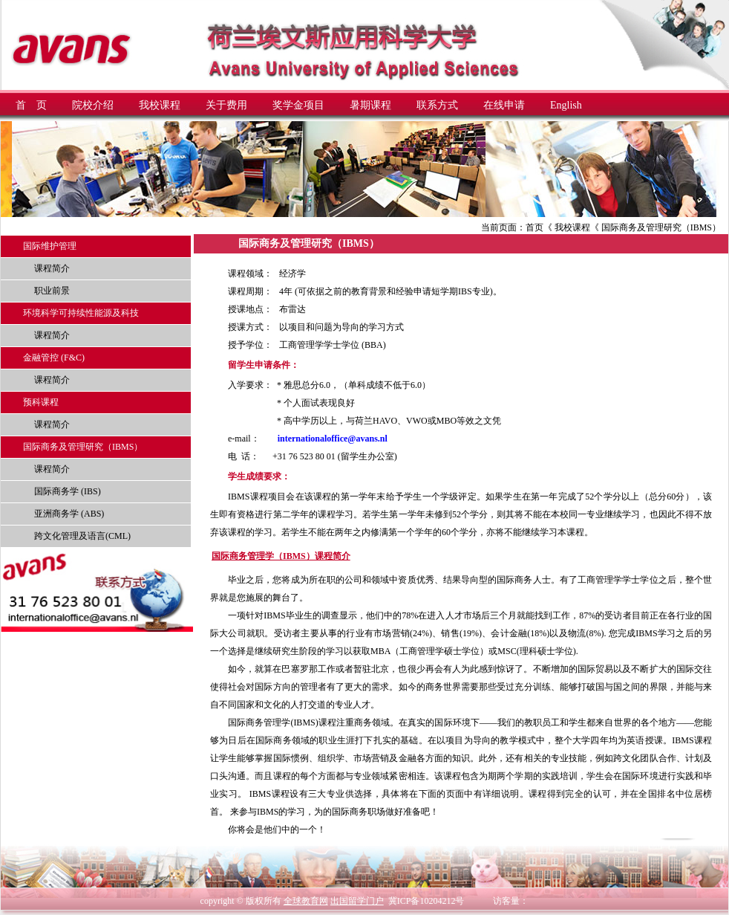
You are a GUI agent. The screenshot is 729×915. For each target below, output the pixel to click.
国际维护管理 (49, 246)
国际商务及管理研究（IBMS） (83, 447)
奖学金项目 (298, 105)
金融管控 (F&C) (54, 357)
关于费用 (226, 105)
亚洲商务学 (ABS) (69, 513)
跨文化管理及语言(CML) (82, 536)
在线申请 (504, 105)
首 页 (31, 105)
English (566, 105)
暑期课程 (370, 105)
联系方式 (437, 105)
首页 (534, 227)
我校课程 (159, 105)
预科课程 (41, 402)
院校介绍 (93, 105)
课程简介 (52, 268)
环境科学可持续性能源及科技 (81, 313)
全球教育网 (306, 901)
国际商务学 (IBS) (67, 491)
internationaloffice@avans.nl (333, 438)
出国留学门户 (357, 901)
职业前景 (52, 290)
